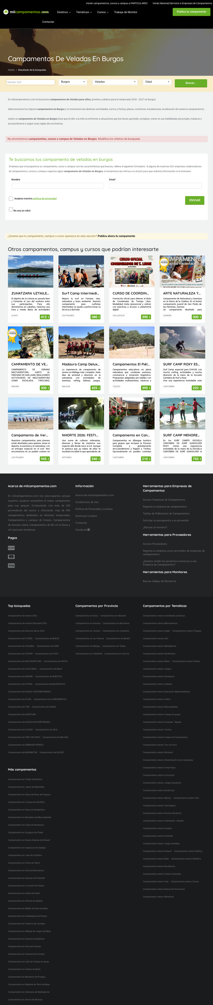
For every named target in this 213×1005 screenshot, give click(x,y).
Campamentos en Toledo (114, 640)
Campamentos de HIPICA (56, 655)
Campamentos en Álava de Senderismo (26, 803)
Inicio (45, 12)
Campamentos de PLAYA (19, 693)
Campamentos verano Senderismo (159, 647)
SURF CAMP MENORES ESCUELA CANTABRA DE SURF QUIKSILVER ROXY (182, 429)
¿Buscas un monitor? (155, 521)
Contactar (48, 21)
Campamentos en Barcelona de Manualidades (29, 811)
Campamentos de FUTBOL (20, 632)
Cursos (101, 12)
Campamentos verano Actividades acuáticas (164, 609)
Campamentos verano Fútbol (156, 693)
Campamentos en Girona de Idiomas (25, 993)
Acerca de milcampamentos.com (94, 488)
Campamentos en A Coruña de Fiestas (26, 879)
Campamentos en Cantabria (115, 624)
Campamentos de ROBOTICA (48, 670)
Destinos (62, 12)
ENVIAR (194, 200)
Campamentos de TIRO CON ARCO (24, 731)
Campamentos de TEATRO (20, 647)
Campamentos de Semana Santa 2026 (26, 624)
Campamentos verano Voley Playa (159, 761)
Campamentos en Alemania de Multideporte (28, 985)
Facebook (82, 523)
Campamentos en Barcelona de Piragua (26, 970)
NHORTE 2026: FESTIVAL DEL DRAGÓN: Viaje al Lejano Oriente (81, 429)
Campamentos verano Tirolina (157, 723)
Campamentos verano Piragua (186, 624)
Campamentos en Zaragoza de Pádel (25, 826)
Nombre (16, 179)
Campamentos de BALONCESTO (50, 678)
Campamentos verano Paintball (158, 829)
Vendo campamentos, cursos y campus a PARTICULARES (116, 3)
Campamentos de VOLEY (46, 647)
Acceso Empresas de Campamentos (164, 493)
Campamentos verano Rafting (188, 845)
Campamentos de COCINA (20, 723)
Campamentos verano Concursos (158, 769)
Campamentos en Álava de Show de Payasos (29, 788)
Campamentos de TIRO (19, 700)
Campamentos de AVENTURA (22, 708)
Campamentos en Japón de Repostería (26, 780)
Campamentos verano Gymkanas (158, 670)
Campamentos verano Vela (156, 875)
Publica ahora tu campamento (116, 229)
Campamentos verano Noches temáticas (162, 807)
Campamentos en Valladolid (88, 647)
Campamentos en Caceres (87, 624)
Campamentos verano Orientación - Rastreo (163, 814)
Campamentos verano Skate (156, 655)
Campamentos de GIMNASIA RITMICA (25, 738)
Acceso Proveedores (155, 537)
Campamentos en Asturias (88, 617)
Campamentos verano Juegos (157, 662)
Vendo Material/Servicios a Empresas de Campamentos (182, 3)
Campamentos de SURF (48, 640)
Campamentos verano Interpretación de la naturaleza (168, 753)
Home (11, 70)
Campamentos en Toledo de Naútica (25, 773)
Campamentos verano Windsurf (158, 746)
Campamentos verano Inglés (156, 624)
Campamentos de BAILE (50, 662)
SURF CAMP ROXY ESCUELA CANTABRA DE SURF (182, 358)
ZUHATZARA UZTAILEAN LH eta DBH (30, 287)
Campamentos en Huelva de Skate (24, 963)
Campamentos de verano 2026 (22, 609)
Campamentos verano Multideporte (159, 640)
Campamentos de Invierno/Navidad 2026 (27, 617)
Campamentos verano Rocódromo (159, 860)
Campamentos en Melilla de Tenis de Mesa (28, 902)
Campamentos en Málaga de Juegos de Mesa (29, 925)
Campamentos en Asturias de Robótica (26, 932)
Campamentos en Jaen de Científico (25, 849)
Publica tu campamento (191, 11)
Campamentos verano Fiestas (186, 655)
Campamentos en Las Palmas (89, 632)
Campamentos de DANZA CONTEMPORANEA (29, 685)
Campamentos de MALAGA (55, 731)
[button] (72, 82)
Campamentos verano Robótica (186, 852)
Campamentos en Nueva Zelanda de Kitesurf (29, 834)
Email (112, 179)
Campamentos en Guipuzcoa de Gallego (27, 841)
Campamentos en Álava (86, 609)
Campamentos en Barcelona (116, 617)
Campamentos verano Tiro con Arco (160, 738)
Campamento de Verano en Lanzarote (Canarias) (30, 429)
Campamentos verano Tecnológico (159, 799)
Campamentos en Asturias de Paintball (26, 872)
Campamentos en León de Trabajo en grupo (28, 955)
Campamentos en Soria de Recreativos (26, 864)
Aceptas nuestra (35, 198)
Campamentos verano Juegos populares (162, 776)
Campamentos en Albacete (113, 609)
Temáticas (82, 12)
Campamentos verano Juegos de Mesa (161, 837)
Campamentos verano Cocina (185, 875)
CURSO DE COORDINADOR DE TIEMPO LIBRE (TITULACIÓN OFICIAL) (132, 287)
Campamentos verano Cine (186, 791)
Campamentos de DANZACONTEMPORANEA (29, 715)
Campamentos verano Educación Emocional (164, 883)
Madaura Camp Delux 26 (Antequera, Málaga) (81, 358)
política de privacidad (45, 198)
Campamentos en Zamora (117, 647)
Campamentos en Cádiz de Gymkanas (26, 818)
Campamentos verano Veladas (157, 678)
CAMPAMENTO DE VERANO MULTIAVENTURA (30, 358)
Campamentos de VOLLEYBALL (22, 662)
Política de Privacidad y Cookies (94, 502)
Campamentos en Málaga (87, 640)
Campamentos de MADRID (20, 670)
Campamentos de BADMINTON (22, 746)
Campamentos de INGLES (47, 632)
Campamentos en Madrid (118, 632)
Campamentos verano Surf (155, 632)
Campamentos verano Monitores (158, 890)
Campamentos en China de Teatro (24, 856)
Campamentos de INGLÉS (51, 746)
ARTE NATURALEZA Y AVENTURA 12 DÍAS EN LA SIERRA (182, 287)
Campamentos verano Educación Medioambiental (166, 685)
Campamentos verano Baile (156, 852)
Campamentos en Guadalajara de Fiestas (27, 910)
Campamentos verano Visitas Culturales (162, 867)
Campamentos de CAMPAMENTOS (50, 693)
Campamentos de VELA (46, 723)
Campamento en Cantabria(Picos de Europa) (132, 429)
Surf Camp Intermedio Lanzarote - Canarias (81, 287)
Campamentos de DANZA (44, 700)
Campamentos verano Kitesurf (157, 845)
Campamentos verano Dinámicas (158, 784)
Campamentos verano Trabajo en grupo (161, 708)
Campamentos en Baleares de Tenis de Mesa (29, 978)
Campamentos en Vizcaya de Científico (26, 796)
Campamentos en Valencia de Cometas (26, 917)
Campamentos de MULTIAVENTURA (24, 655)
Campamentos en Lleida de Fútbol (24, 887)
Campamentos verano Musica (157, 791)
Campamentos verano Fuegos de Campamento (165, 731)
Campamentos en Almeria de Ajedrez (25, 894)
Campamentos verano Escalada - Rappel (162, 715)
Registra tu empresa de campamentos (165, 500)
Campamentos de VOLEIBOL (21, 640)
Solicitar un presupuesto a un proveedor (166, 514)
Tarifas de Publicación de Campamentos (166, 507)
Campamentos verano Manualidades (160, 700)
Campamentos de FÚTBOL (20, 678)
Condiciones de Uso (87, 495)
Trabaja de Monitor (125, 12)
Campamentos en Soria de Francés (24, 940)
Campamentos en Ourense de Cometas (26, 947)
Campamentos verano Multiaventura (160, 617)
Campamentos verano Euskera (157, 822)
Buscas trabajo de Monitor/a (159, 574)
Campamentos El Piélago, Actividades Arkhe (132, 358)
